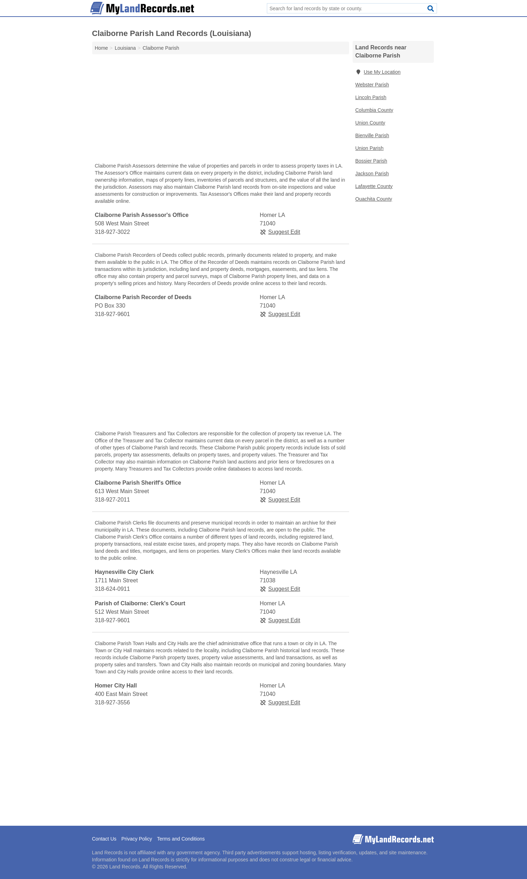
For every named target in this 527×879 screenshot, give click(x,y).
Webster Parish (372, 84)
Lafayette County (374, 186)
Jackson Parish (372, 173)
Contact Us (104, 839)
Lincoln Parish (371, 97)
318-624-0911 (112, 589)
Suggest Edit (280, 232)
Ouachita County (373, 199)
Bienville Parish (372, 135)
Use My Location (378, 72)
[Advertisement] (220, 110)
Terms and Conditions (181, 839)
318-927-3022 (112, 232)
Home (101, 48)
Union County (370, 123)
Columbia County (374, 110)
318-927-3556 (112, 702)
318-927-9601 (112, 314)
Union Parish (369, 148)
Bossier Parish (371, 161)
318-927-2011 (112, 500)
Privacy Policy (136, 839)
